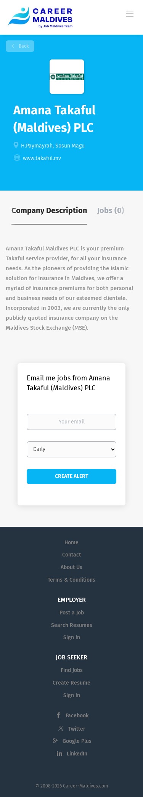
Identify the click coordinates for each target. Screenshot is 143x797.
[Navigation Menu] (129, 13)
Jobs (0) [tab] (110, 210)
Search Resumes (71, 625)
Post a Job (71, 612)
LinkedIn (77, 753)
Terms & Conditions (71, 580)
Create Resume (71, 683)
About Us (71, 567)
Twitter (76, 729)
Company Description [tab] (49, 210)
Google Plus (77, 741)
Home (71, 542)
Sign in (71, 637)
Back (23, 46)
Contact (71, 555)
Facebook (77, 715)
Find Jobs (72, 670)
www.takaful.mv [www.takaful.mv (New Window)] (42, 158)
